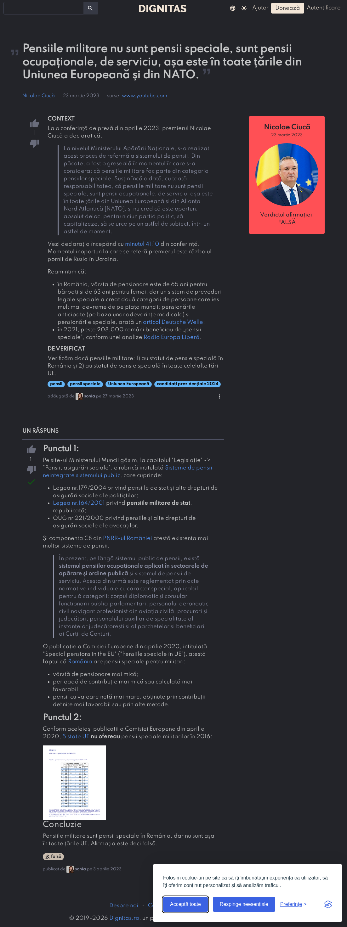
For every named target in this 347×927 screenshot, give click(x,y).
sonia (89, 396)
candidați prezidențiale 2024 (187, 384)
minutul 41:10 (142, 244)
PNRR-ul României (127, 538)
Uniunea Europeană (128, 384)
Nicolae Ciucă (38, 95)
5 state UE (75, 736)
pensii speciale (85, 384)
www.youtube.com (144, 95)
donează (287, 8)
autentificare (324, 8)
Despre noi (123, 905)
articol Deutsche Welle (173, 322)
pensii (56, 384)
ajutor (260, 8)
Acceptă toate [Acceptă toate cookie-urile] (185, 904)
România (80, 662)
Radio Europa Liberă (172, 337)
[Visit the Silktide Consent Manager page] (328, 904)
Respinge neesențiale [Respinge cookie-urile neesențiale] (244, 904)
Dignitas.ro (124, 918)
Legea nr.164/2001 (79, 503)
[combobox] (43, 8)
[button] (232, 8)
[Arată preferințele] (293, 904)
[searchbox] (9, 8)
